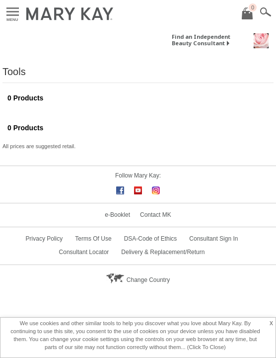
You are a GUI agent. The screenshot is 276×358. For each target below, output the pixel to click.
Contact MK (155, 214)
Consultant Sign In (213, 238)
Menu (12, 12)
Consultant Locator (84, 252)
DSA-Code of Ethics (150, 238)
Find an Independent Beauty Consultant (201, 39)
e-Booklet (117, 214)
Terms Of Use (93, 238)
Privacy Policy (44, 238)
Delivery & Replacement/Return (163, 252)
